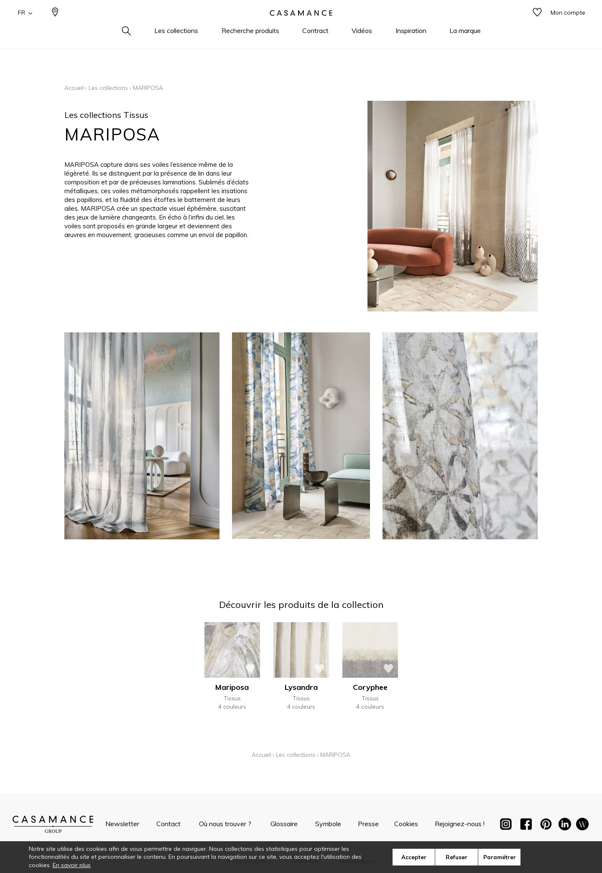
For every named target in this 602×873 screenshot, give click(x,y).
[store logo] (301, 26)
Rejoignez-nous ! (460, 823)
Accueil (74, 88)
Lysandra (301, 687)
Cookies (406, 823)
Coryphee (370, 687)
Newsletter (122, 823)
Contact (168, 823)
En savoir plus (72, 865)
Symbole (328, 823)
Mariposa (232, 687)
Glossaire (284, 823)
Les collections (108, 88)
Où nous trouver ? (225, 823)
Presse (368, 823)
